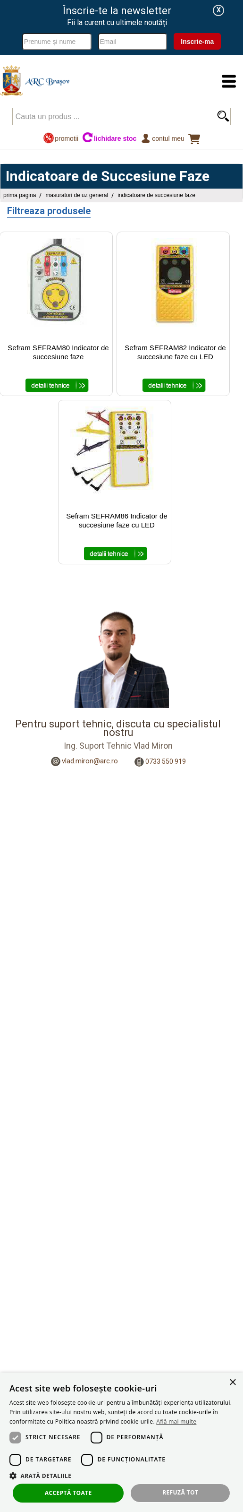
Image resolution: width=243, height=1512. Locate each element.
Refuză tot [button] (180, 1492)
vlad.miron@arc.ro (90, 761)
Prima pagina (19, 195)
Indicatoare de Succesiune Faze (156, 195)
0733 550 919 (165, 761)
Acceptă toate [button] (68, 1493)
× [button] (232, 1382)
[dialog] (121, 1442)
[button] (121, 1475)
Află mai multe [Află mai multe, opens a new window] (176, 1421)
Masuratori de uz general (76, 195)
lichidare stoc (109, 138)
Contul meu (162, 138)
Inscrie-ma (197, 41)
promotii (60, 138)
